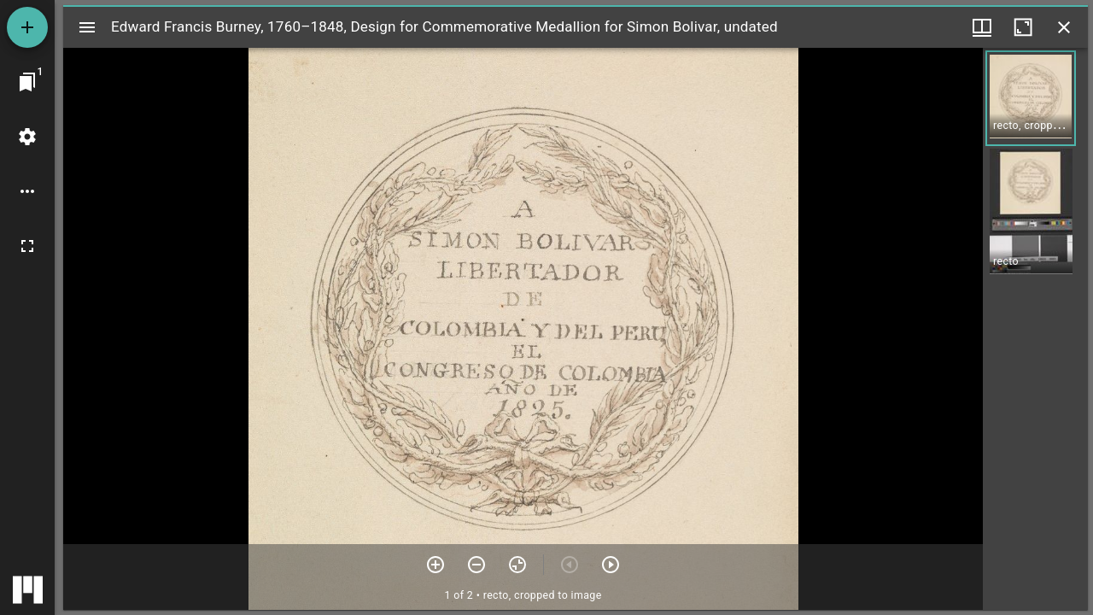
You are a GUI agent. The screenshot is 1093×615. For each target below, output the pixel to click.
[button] (1031, 98)
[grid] (1035, 329)
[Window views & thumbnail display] (981, 27)
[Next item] (610, 564)
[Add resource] (27, 27)
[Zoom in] (435, 564)
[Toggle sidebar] (87, 27)
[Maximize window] (1022, 27)
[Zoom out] (476, 564)
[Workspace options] (27, 191)
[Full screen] (27, 246)
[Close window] (1063, 27)
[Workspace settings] (27, 136)
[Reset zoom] (517, 564)
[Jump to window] (27, 82)
